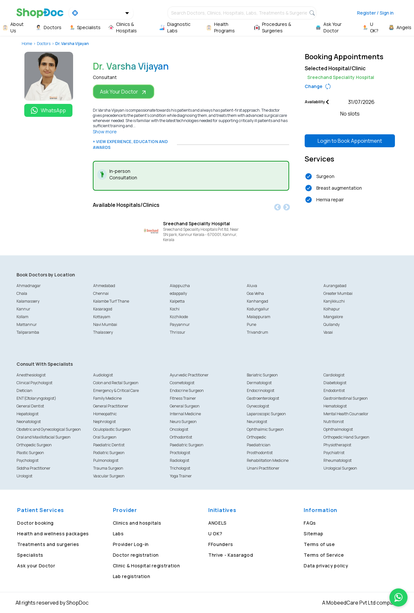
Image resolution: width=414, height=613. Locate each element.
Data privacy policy (326, 566)
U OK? (215, 533)
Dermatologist (259, 382)
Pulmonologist (105, 460)
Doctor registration (136, 555)
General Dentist (30, 406)
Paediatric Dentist (109, 445)
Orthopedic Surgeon (34, 445)
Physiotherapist (337, 445)
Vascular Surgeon (109, 476)
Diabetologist (334, 382)
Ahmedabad (104, 285)
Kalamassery (27, 301)
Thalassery (103, 332)
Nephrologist (104, 421)
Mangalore (333, 316)
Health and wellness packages (53, 533)
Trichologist (180, 468)
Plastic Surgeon (30, 452)
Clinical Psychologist (34, 382)
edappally (178, 293)
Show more (105, 131)
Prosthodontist (260, 452)
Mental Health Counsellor (345, 414)
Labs (118, 533)
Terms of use (319, 544)
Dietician (24, 390)
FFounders (220, 544)
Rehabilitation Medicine (268, 460)
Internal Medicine (185, 414)
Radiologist (179, 460)
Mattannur (26, 324)
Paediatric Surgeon (186, 445)
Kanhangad (257, 301)
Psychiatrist (333, 452)
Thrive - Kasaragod (230, 555)
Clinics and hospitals (137, 523)
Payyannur (180, 324)
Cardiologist (333, 375)
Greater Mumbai (338, 293)
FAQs (310, 523)
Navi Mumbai (105, 324)
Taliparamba (27, 332)
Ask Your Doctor (123, 91)
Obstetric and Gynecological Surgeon (48, 429)
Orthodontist (181, 437)
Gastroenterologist (263, 398)
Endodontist (334, 390)
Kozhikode (179, 316)
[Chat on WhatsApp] (398, 597)
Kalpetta (177, 301)
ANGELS (217, 523)
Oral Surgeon (104, 437)
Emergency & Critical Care (116, 390)
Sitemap (313, 533)
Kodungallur (258, 309)
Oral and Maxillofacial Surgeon (43, 437)
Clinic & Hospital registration (146, 566)
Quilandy (331, 324)
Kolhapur (331, 309)
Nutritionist (333, 421)
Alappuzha (180, 285)
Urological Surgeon (340, 468)
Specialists (30, 555)
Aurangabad (334, 285)
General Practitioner (110, 406)
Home (27, 43)
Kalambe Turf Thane (111, 301)
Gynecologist (258, 406)
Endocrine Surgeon (187, 390)
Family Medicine (107, 398)
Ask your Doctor (36, 566)
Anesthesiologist (31, 375)
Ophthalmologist (338, 429)
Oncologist (179, 429)
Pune (251, 324)
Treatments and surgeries (48, 544)
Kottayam (101, 316)
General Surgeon (185, 406)
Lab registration (131, 576)
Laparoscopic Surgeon (266, 414)
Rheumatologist (337, 460)
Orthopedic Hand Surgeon (346, 437)
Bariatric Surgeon (262, 375)
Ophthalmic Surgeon (265, 429)
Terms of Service (324, 555)
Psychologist (27, 460)
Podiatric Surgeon (109, 452)
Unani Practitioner (263, 468)
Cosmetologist (182, 382)
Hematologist (335, 406)
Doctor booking (35, 523)
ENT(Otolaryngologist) (36, 398)
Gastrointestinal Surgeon (345, 398)
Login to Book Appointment (350, 140)
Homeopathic (105, 414)
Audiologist (103, 375)
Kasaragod (102, 309)
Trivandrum (257, 332)
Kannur (23, 309)
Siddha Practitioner (33, 468)
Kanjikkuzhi (334, 301)
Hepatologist (27, 414)
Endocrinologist (260, 390)
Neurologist (257, 421)
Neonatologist (28, 421)
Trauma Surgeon (108, 468)
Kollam (22, 316)
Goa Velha (255, 293)
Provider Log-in (131, 544)
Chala (21, 293)
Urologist (24, 476)
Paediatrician (258, 445)
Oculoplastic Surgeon (112, 429)
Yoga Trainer (181, 476)
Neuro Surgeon (183, 421)
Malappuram (258, 316)
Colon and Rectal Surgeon (115, 382)
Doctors (43, 43)
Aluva (252, 285)
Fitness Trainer (183, 398)
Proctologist (180, 452)
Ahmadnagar (28, 285)
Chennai (101, 293)
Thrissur (177, 332)
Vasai (328, 332)
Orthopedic (256, 437)
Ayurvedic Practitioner (189, 375)
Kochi (175, 309)
